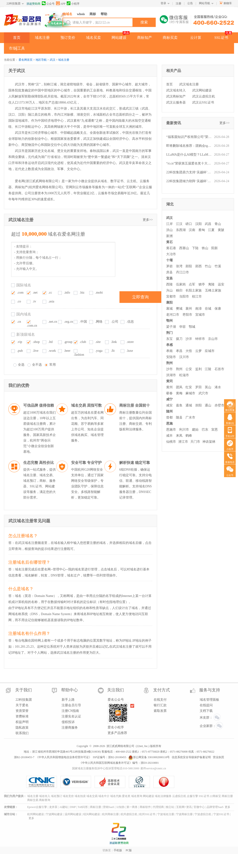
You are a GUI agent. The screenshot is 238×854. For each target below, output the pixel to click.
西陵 (169, 284)
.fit (113, 350)
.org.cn (68, 321)
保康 (218, 308)
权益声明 (22, 722)
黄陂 (221, 230)
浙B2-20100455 (117, 757)
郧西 (198, 266)
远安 (221, 284)
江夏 (211, 230)
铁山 (205, 248)
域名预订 (56, 796)
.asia (51, 301)
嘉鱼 (179, 405)
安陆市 (171, 357)
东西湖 (181, 230)
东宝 (169, 339)
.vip (19, 342)
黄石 (169, 242)
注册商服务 (70, 727)
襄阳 (169, 302)
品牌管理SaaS (215, 807)
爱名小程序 (116, 727)
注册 (178, 3)
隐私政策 (22, 727)
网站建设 (119, 38)
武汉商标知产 (176, 96)
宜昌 (169, 278)
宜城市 (200, 314)
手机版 (118, 850)
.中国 (83, 321)
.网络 (99, 321)
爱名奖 (126, 796)
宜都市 (171, 296)
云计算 (195, 38)
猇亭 (201, 284)
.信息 (130, 321)
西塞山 (184, 248)
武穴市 (203, 393)
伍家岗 (181, 284)
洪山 (169, 230)
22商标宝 (215, 796)
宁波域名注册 (165, 814)
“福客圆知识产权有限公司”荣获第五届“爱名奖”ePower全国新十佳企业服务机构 (189, 137)
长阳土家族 (193, 290)
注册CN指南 (70, 711)
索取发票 (160, 711)
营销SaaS (108, 807)
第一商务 (132, 807)
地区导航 (41, 59)
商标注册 (227, 796)
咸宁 (169, 399)
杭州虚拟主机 (129, 814)
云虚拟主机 (179, 796)
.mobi (99, 292)
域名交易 (92, 796)
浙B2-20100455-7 (24, 757)
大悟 (188, 351)
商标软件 (145, 807)
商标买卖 (170, 38)
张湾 (179, 266)
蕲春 (169, 393)
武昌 (208, 224)
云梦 (198, 351)
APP (60, 3)
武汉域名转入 (176, 90)
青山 (218, 224)
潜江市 (183, 441)
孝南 (169, 351)
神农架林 (208, 441)
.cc (50, 292)
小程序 (73, 3)
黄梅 (179, 393)
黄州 (169, 387)
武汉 (52, 59)
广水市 (190, 417)
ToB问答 (83, 807)
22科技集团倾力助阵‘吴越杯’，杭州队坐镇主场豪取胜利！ (189, 181)
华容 (182, 326)
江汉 (179, 224)
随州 (169, 411)
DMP (73, 807)
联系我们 (22, 733)
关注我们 (115, 690)
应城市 (210, 351)
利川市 (184, 429)
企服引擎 (192, 796)
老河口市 (172, 314)
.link (114, 342)
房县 (169, 272)
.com (20, 292)
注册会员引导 (71, 705)
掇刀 (179, 339)
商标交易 (32, 800)
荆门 (169, 333)
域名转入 (44, 796)
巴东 (205, 429)
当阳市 (184, 296)
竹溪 (218, 266)
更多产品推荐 (117, 733)
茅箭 (169, 266)
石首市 (219, 369)
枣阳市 (187, 314)
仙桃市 (171, 441)
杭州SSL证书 (147, 814)
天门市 (195, 441)
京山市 (213, 339)
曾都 (169, 417)
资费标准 (22, 716)
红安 (188, 387)
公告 (190, 3)
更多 (227, 807)
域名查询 (136, 796)
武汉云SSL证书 (203, 102)
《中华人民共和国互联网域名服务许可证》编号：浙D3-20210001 (119, 762)
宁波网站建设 (54, 814)
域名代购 (115, 796)
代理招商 (158, 807)
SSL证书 (221, 38)
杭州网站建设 (35, 814)
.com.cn (32, 325)
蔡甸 (201, 230)
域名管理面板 (209, 699)
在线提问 (206, 705)
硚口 (188, 224)
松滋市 (184, 375)
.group (68, 342)
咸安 (169, 405)
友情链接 (9, 807)
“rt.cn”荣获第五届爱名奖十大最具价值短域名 (189, 163)
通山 (208, 405)
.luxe (129, 350)
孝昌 (179, 351)
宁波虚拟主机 (203, 814)
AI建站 (63, 807)
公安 (188, 369)
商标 (92, 14)
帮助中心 (69, 690)
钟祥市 (200, 339)
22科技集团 (13, 3)
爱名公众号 (116, 699)
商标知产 (144, 38)
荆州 (169, 363)
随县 (179, 417)
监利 (198, 369)
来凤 (179, 435)
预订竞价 (67, 38)
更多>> (148, 219)
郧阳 (188, 266)
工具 (21, 48)
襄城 (169, 308)
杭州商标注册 (110, 814)
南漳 (198, 308)
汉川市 (184, 357)
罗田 (198, 387)
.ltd (50, 342)
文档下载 (206, 711)
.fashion (79, 354)
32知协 (120, 807)
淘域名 (67, 14)
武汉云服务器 (176, 102)
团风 (179, 387)
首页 (16, 38)
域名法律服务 (163, 796)
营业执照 (218, 757)
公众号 (48, 3)
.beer (67, 350)
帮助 (104, 14)
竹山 (208, 266)
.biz (82, 292)
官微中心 (199, 807)
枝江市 (197, 296)
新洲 (169, 236)
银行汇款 (160, 705)
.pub (20, 350)
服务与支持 (209, 690)
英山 (208, 387)
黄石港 (171, 248)
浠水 (218, 387)
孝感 (169, 345)
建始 (195, 429)
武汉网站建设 (202, 90)
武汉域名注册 (189, 84)
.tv (34, 301)
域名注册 (42, 38)
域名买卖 (93, 38)
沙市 (169, 369)
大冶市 (171, 254)
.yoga (98, 350)
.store (130, 342)
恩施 (169, 423)
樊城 (179, 308)
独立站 (170, 807)
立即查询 (140, 297)
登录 (163, 3)
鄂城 (192, 326)
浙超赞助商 (33, 3)
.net (35, 292)
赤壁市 (219, 405)
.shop (36, 342)
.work (52, 350)
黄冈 (169, 381)
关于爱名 (22, 705)
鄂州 (169, 320)
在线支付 (160, 699)
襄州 (188, 308)
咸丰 (169, 435)
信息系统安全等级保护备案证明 (191, 757)
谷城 (208, 308)
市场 (12, 48)
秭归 (179, 290)
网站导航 (204, 3)
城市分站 (9, 814)
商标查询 (44, 800)
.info (67, 292)
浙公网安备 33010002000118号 (149, 757)
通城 (188, 405)
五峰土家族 (213, 290)
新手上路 (68, 699)
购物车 (228, 3)
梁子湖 (171, 326)
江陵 (208, 369)
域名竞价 (68, 796)
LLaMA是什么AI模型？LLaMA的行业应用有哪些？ (189, 154)
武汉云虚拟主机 (203, 96)
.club (83, 342)
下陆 (195, 248)
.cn (19, 321)
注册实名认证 (71, 716)
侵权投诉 (68, 722)
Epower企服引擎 (37, 807)
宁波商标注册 (184, 814)
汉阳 (198, 224)
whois (81, 14)
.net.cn (52, 321)
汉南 (192, 230)
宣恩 (214, 429)
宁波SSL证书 (221, 814)
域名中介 (103, 796)
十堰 (169, 260)
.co (19, 301)
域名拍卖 (80, 796)
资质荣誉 (22, 711)
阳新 (214, 248)
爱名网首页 (26, 59)
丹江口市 (182, 272)
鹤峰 (188, 435)
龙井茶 (53, 807)
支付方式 (161, 690)
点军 (192, 284)
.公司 (114, 321)
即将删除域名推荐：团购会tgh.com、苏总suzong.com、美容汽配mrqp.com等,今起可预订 (189, 145)
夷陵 (211, 284)
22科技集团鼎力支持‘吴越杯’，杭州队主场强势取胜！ (189, 172)
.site (98, 342)
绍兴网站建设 (91, 814)
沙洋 (188, 339)
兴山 (169, 290)
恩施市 (171, 429)
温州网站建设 (73, 814)
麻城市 (190, 393)
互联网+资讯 (184, 807)
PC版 (129, 850)
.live (36, 350)
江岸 (169, 224)
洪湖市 (171, 375)
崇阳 (198, 405)
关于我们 (23, 690)
